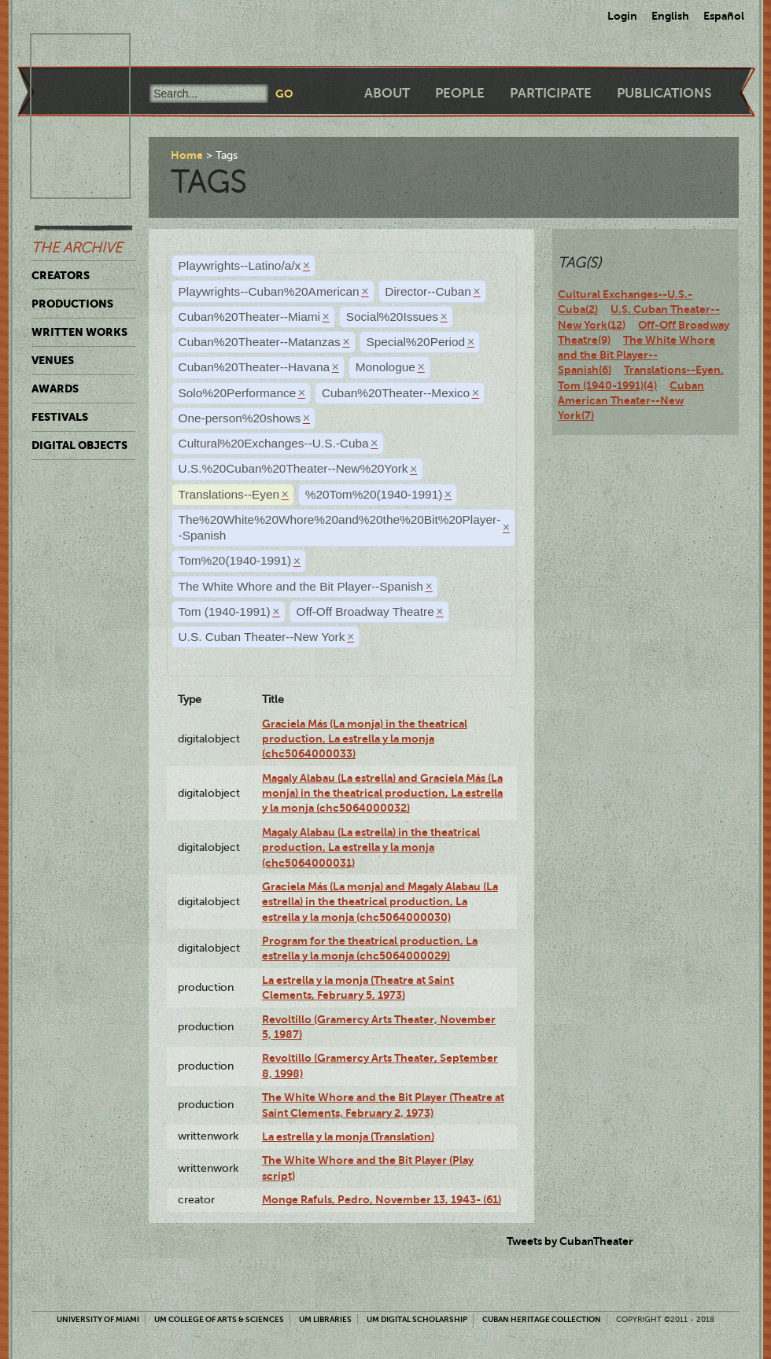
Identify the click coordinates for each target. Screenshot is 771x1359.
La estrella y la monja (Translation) (348, 1136)
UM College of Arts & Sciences (219, 1319)
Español (723, 15)
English (670, 15)
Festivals (59, 417)
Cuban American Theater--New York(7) (631, 400)
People (460, 93)
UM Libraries (325, 1319)
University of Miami (98, 1319)
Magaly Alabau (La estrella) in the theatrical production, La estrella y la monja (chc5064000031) (371, 847)
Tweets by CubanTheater (570, 1241)
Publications (664, 93)
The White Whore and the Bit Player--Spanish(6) (636, 355)
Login (622, 15)
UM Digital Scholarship (417, 1319)
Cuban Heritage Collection (541, 1319)
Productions (72, 303)
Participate (551, 93)
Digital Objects (79, 445)
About (387, 93)
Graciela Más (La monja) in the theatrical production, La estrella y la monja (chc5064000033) (364, 739)
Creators (60, 275)
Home (187, 155)
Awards (55, 388)
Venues (52, 360)
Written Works (79, 332)
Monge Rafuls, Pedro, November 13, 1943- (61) (381, 1199)
